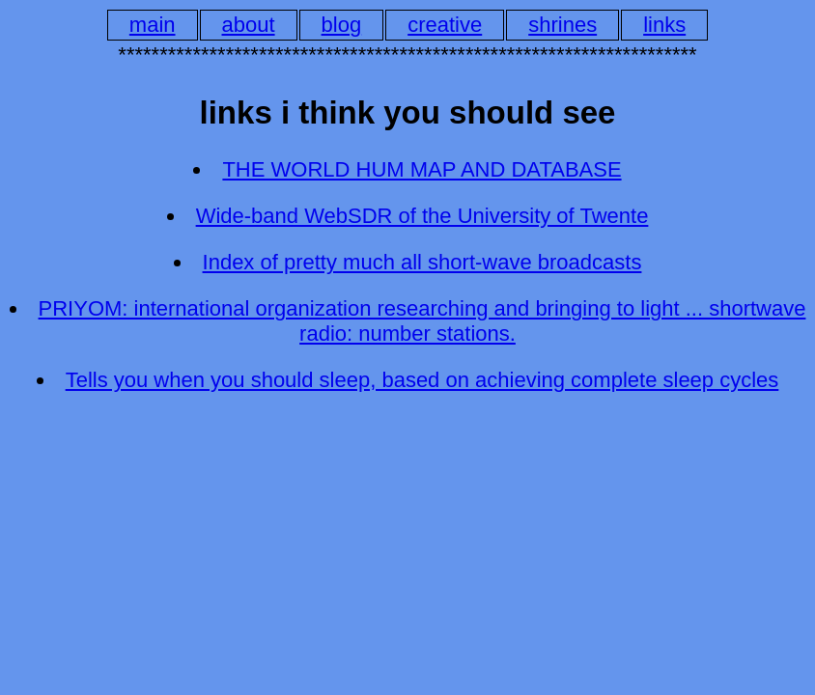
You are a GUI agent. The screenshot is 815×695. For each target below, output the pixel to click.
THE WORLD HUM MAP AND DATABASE (421, 169)
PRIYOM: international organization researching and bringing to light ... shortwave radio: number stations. (422, 321)
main (152, 25)
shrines (562, 25)
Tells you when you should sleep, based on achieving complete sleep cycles (422, 380)
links (664, 25)
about (248, 25)
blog (342, 25)
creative (445, 25)
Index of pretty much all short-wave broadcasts (422, 262)
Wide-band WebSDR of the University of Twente (422, 216)
